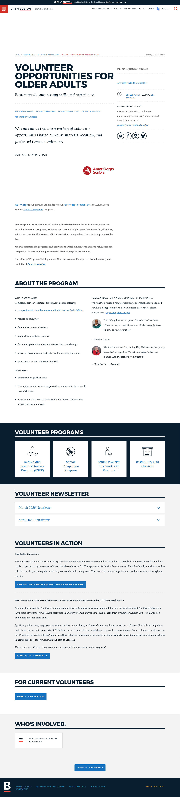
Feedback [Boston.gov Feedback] (148, 9)
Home (17, 54)
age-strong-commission (48, 54)
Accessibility (98, 786)
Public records (77, 786)
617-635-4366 (132, 95)
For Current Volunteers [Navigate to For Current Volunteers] (26, 117)
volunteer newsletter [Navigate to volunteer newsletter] (68, 111)
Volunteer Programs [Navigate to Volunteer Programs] (45, 111)
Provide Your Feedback (90, 768)
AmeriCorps (21, 205)
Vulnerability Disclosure (50, 786)
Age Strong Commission (132, 83)
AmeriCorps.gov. (36, 264)
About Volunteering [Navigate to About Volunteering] (24, 111)
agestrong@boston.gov (118, 313)
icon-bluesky (143, 135)
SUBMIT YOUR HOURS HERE (30, 697)
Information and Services (106, 9)
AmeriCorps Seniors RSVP (77, 205)
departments (28, 54)
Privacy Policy (24, 786)
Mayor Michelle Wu (44, 9)
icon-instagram (135, 135)
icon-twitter (120, 135)
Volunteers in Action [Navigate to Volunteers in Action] (91, 111)
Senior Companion (33, 210)
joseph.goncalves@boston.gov (132, 125)
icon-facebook (128, 135)
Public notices (132, 9)
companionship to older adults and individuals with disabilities (51, 310)
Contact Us (22, 789)
